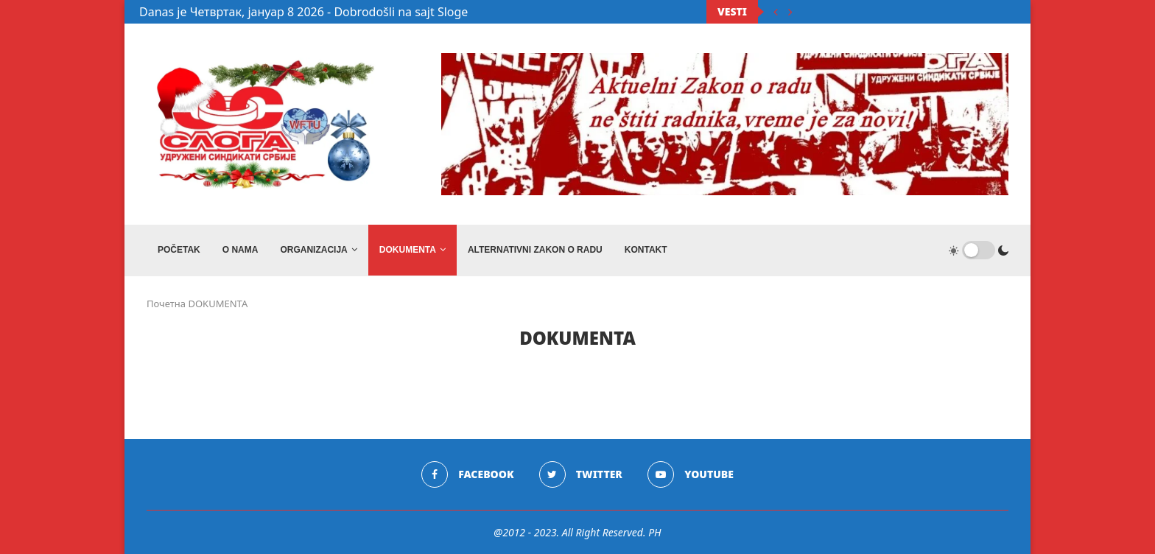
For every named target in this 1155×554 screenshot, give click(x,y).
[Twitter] (580, 474)
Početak (179, 250)
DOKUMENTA (407, 250)
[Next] (790, 12)
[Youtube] (690, 474)
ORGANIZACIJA (313, 250)
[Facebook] (467, 474)
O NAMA (240, 250)
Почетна (166, 303)
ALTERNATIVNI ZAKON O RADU (535, 250)
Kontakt (646, 250)
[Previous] (776, 12)
